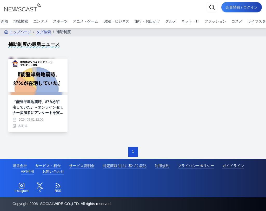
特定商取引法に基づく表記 (125, 166)
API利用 (27, 171)
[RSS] (58, 188)
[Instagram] (21, 188)
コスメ (236, 21)
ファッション (215, 21)
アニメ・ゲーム (85, 21)
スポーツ (60, 21)
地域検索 (21, 21)
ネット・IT (190, 21)
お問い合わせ (53, 171)
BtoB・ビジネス (116, 21)
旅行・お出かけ (147, 21)
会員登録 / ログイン (241, 7)
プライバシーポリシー (196, 166)
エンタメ (40, 21)
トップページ (17, 32)
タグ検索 (43, 32)
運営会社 (19, 166)
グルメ (170, 21)
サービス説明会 (82, 166)
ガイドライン (233, 166)
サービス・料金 (48, 166)
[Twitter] (40, 188)
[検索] (212, 7)
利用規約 (162, 166)
